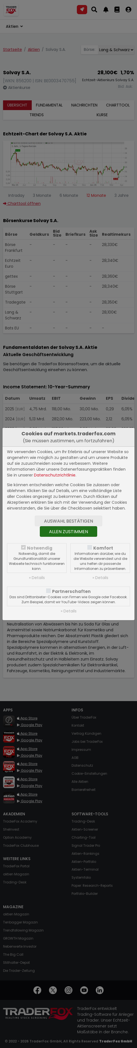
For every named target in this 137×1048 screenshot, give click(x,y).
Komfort (103, 548)
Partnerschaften (71, 591)
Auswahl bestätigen (68, 521)
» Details (37, 577)
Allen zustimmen (68, 531)
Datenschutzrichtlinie (54, 475)
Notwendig (39, 548)
